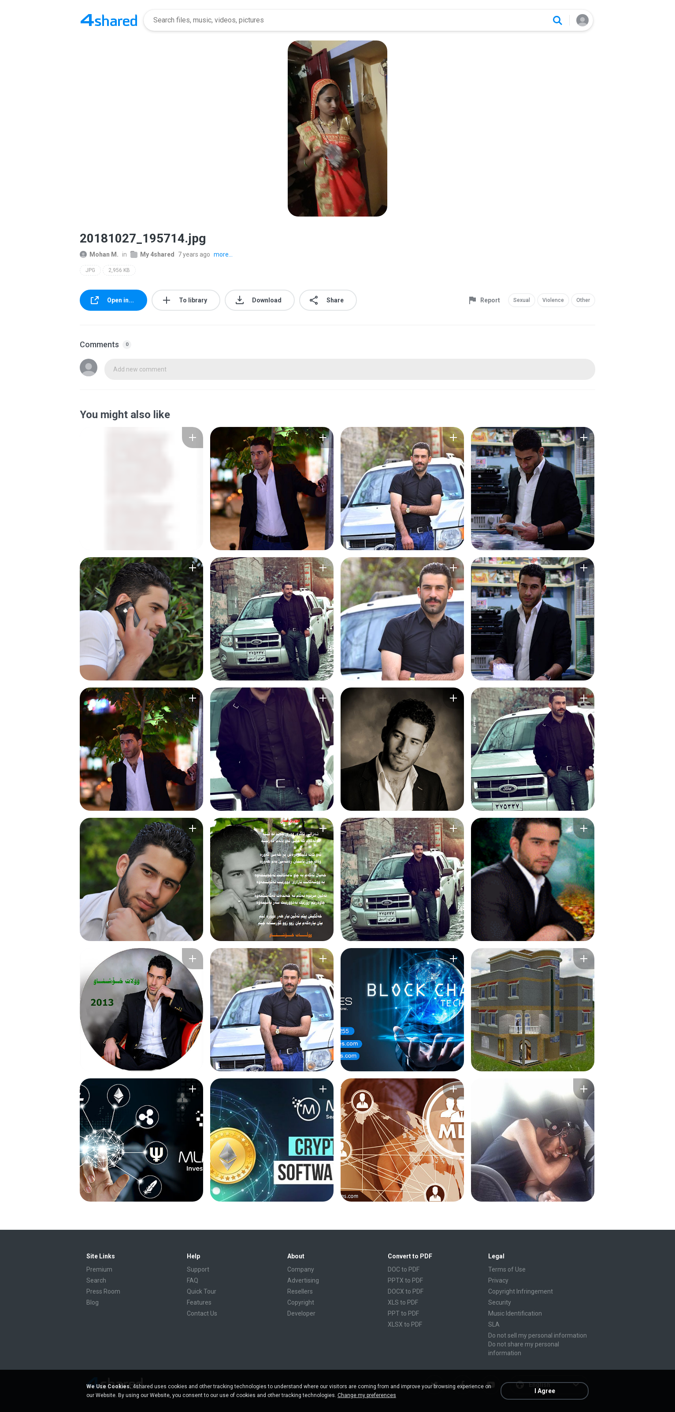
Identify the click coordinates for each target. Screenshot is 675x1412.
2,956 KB (119, 270)
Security (499, 1302)
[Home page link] (109, 20)
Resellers (300, 1291)
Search (96, 1280)
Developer (301, 1313)
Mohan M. (99, 254)
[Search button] (557, 20)
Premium (99, 1269)
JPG (90, 270)
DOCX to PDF (405, 1291)
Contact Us (202, 1313)
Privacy (498, 1280)
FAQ (192, 1280)
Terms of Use (507, 1269)
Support (198, 1269)
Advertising (303, 1280)
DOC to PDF (403, 1269)
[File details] (141, 488)
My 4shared (152, 254)
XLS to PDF (403, 1302)
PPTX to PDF (405, 1280)
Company (300, 1269)
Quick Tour (201, 1291)
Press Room (103, 1291)
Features (199, 1302)
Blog (92, 1302)
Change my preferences (367, 1395)
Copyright (300, 1302)
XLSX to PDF (405, 1324)
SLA (494, 1324)
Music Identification (515, 1313)
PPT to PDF (403, 1313)
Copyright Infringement (520, 1291)
